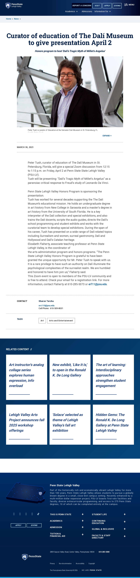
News (16, 19)
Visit (97, 6)
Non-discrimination (65, 563)
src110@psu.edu (46, 305)
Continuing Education (98, 522)
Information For (101, 11)
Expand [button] (106, 136)
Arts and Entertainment (61, 320)
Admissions (87, 11)
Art (42, 320)
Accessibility (80, 563)
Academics (70, 11)
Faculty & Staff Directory (101, 536)
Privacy (52, 563)
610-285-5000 (104, 552)
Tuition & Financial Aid (57, 535)
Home (8, 19)
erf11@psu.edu (98, 284)
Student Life (99, 514)
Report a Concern (81, 5)
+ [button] (82, 514)
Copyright (92, 563)
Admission (56, 527)
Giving (117, 6)
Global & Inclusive (103, 529)
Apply (107, 6)
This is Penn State (60, 514)
